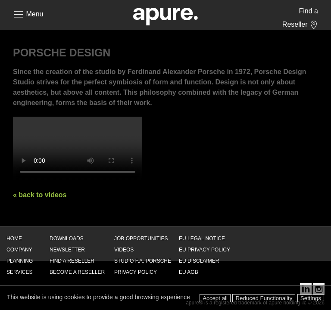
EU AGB (188, 272)
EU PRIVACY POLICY (204, 250)
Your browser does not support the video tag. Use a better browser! (77, 149)
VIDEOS (124, 250)
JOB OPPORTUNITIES (141, 239)
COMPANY (19, 250)
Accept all (215, 298)
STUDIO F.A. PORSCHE (142, 261)
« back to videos (40, 194)
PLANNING (19, 261)
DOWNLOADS (67, 239)
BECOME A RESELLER (77, 272)
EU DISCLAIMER (199, 261)
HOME (14, 239)
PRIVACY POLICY (135, 272)
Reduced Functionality (263, 298)
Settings (310, 298)
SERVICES (19, 272)
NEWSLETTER (67, 250)
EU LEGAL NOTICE (202, 239)
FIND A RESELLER (72, 261)
